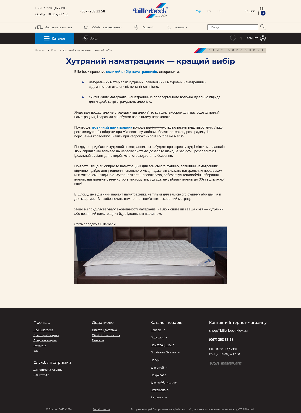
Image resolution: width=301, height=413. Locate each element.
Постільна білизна (163, 352)
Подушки (157, 337)
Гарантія (143, 27)
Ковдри (156, 330)
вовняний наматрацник (112, 127)
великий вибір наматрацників (131, 72)
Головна (40, 50)
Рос (209, 11)
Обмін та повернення (102, 27)
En (219, 11)
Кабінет (256, 38)
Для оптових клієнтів (48, 369)
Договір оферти (101, 409)
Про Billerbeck (43, 330)
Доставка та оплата (53, 27)
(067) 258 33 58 (92, 11)
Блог (54, 50)
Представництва (45, 340)
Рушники (157, 397)
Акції (90, 38)
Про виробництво (46, 335)
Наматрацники (161, 344)
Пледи (155, 359)
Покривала (158, 375)
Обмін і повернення (106, 335)
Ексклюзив (158, 390)
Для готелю (41, 374)
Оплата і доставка (104, 330)
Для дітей (157, 367)
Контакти (176, 27)
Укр (198, 11)
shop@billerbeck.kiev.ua (228, 330)
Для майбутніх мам (164, 382)
